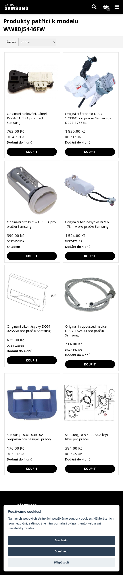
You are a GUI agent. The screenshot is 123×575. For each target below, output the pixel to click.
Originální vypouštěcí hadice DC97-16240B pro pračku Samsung (86, 330)
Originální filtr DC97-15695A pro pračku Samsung (31, 224)
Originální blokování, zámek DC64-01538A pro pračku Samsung (27, 118)
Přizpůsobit (61, 562)
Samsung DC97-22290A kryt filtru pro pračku (86, 436)
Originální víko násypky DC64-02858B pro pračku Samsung (29, 328)
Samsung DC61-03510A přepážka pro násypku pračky (29, 436)
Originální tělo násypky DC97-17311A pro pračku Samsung (87, 224)
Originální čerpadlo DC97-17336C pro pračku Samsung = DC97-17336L (88, 118)
